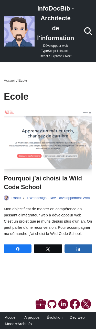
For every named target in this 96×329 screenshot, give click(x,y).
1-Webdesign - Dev (41, 198)
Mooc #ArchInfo (18, 324)
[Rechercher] (88, 31)
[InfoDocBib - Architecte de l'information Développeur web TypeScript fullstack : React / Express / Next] (39, 31)
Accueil (9, 80)
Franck (16, 198)
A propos (31, 317)
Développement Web (74, 198)
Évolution (55, 317)
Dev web (77, 317)
